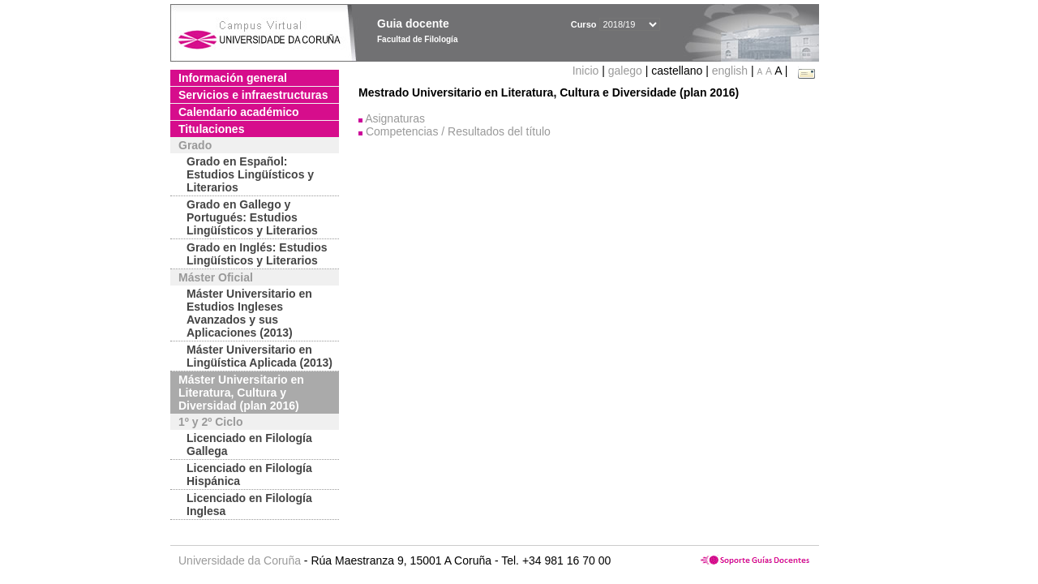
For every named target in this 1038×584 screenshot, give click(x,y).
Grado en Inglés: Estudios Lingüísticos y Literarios (257, 254)
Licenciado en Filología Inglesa (249, 504)
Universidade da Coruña (239, 560)
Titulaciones (211, 128)
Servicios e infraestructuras (253, 94)
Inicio (588, 70)
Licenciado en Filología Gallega (249, 444)
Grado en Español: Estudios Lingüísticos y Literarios (250, 174)
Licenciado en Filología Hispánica (249, 474)
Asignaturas (395, 118)
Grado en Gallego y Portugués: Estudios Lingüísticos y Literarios (252, 217)
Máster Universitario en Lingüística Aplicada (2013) (259, 356)
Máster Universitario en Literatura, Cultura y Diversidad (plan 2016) (241, 392)
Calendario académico (238, 111)
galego (625, 70)
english (730, 70)
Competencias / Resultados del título (458, 131)
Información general (232, 77)
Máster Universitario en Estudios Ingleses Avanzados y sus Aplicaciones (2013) (249, 313)
